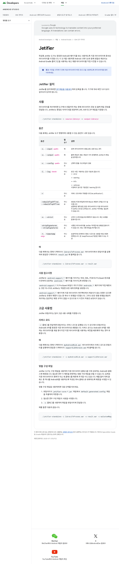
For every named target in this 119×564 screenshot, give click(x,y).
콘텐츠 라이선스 (68, 432)
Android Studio (11, 9)
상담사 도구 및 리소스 (64, 15)
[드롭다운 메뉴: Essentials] (36, 3)
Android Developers (45, 40)
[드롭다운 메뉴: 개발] (67, 3)
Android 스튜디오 (107, 3)
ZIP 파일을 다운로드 (64, 89)
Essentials (28, 3)
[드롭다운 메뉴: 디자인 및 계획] (55, 3)
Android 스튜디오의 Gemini (40, 15)
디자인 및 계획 (47, 3)
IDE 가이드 (19, 15)
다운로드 (6, 15)
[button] (14, 20)
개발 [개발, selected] (62, 3)
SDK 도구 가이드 (79, 40)
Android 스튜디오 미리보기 (88, 15)
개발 (56, 40)
